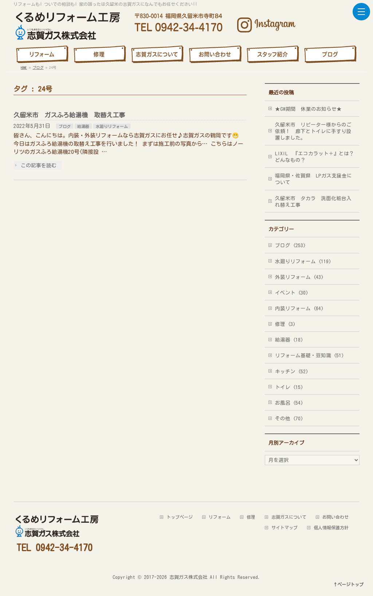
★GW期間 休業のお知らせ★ (308, 109)
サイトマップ (284, 527)
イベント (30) (291, 292)
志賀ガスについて (288, 517)
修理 (251, 517)
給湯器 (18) (289, 339)
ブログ (65, 126)
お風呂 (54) (289, 402)
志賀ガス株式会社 (188, 577)
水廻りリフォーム (112, 126)
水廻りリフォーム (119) (303, 261)
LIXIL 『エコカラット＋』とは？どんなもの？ (314, 157)
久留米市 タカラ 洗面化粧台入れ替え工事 (313, 201)
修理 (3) (285, 324)
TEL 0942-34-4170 (54, 547)
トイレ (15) (289, 387)
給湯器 (83, 126)
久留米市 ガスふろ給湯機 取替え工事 (69, 115)
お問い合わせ (335, 517)
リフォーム (220, 517)
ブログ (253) (290, 245)
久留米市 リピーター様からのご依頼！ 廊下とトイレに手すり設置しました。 (313, 131)
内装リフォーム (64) (299, 308)
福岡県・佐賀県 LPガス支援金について (313, 179)
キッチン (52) (291, 371)
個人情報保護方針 (331, 527)
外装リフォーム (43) (299, 277)
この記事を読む (38, 165)
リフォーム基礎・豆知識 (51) (309, 355)
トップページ (179, 517)
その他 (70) (289, 418)
